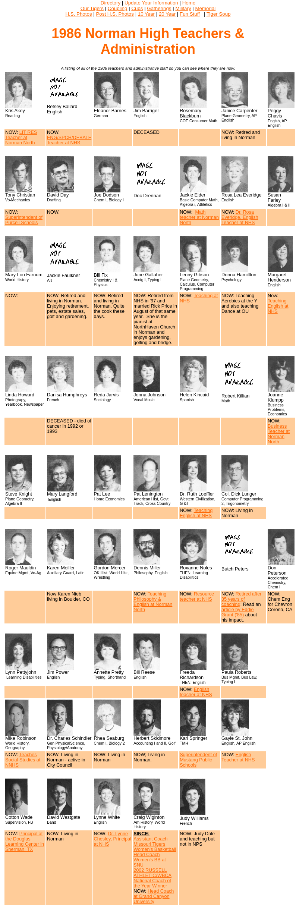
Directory (110, 3)
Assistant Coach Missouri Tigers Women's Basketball (154, 844)
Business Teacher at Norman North (279, 434)
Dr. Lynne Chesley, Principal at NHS (112, 839)
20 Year (167, 14)
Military (183, 8)
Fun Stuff (190, 14)
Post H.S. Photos (115, 14)
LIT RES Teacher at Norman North (21, 137)
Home (189, 3)
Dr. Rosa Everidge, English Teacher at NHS (239, 217)
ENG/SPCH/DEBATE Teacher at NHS (69, 140)
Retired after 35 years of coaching (241, 599)
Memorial (205, 8)
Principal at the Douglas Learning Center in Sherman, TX (24, 841)
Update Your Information (151, 3)
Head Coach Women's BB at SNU (150, 860)
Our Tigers (92, 8)
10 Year (146, 14)
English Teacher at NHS (238, 757)
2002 (138, 870)
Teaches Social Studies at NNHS (22, 760)
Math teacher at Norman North (199, 217)
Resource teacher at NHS (197, 596)
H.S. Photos (78, 14)
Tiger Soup (219, 14)
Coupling (117, 8)
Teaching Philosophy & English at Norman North (152, 601)
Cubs (137, 8)
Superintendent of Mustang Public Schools (198, 760)
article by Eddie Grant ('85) (237, 612)
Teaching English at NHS (278, 306)
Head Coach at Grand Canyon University (153, 896)
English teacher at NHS (196, 692)
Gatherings (159, 8)
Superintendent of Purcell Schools (23, 220)
